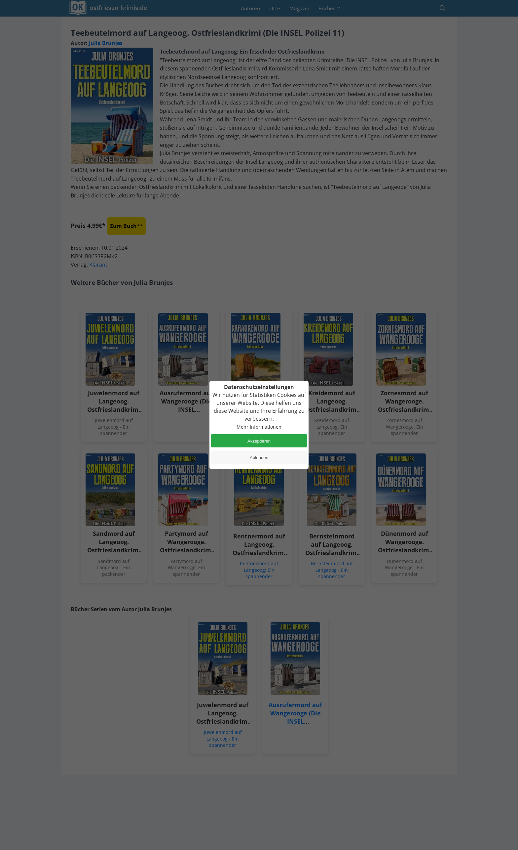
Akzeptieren (259, 440)
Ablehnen (259, 457)
